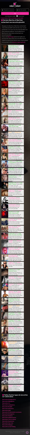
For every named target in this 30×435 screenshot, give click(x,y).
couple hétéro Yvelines (15, 183)
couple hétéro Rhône (14, 47)
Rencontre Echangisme (8, 414)
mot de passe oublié (10, 16)
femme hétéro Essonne (14, 198)
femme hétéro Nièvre (14, 378)
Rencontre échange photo (9, 399)
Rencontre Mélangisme (8, 401)
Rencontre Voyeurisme (8, 421)
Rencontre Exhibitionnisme (9, 417)
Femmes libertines (16, 431)
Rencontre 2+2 (6, 403)
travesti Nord (12, 343)
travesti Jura (18, 132)
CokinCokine (4, 18)
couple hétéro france (14, 349)
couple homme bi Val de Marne (15, 162)
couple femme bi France (15, 176)
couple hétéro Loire (14, 147)
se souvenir (20, 16)
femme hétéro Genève (14, 53)
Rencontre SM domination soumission (11, 412)
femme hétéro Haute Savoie (15, 141)
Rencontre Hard (6, 410)
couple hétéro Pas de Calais (15, 125)
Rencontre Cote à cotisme (9, 419)
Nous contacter (9, 431)
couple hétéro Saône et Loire (16, 61)
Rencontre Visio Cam (7, 423)
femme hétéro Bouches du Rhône (15, 292)
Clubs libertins (17, 432)
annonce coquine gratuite (18, 42)
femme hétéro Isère (14, 263)
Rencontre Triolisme (7, 415)
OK (15, 13)
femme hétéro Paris (13, 256)
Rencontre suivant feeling (8, 426)
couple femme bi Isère (15, 68)
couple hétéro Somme (14, 82)
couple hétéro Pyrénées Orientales (15, 234)
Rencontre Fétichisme (8, 408)
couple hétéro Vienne (14, 75)
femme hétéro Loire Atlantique (15, 248)
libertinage (11, 36)
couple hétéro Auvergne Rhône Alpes (15, 365)
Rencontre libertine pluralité (16, 18)
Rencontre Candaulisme (8, 405)
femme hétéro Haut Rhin (15, 219)
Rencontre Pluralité (7, 406)
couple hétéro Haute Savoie (14, 212)
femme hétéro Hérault (14, 118)
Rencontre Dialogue (7, 425)
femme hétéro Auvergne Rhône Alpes (15, 155)
